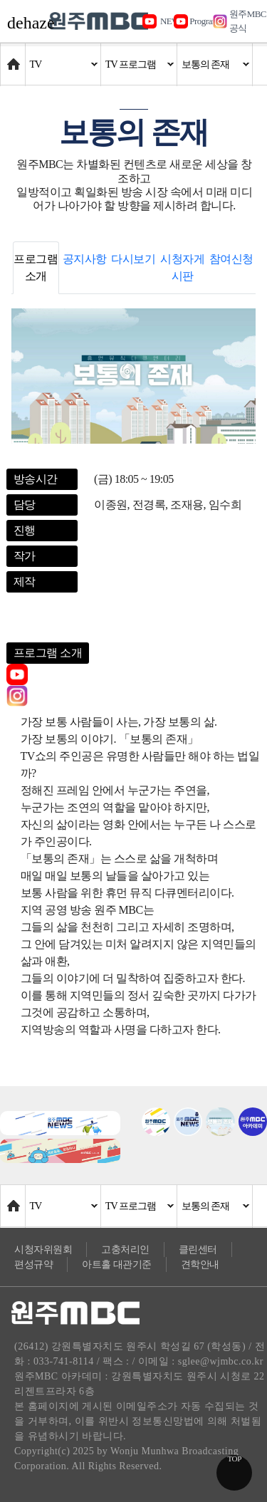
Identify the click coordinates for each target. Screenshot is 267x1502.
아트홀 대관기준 (117, 1264)
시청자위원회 (43, 1249)
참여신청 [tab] (231, 259)
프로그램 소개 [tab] (36, 267)
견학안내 (200, 1264)
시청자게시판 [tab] (182, 267)
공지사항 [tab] (85, 259)
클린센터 (198, 1249)
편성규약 (33, 1264)
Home (14, 57)
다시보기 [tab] (133, 259)
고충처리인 (125, 1249)
